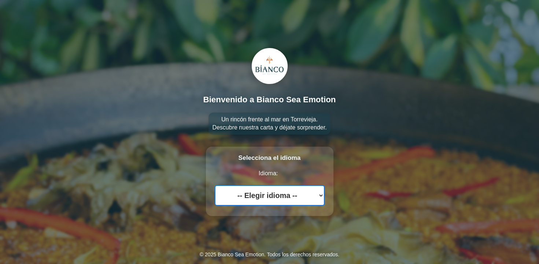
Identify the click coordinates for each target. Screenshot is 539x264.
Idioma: (268, 173)
